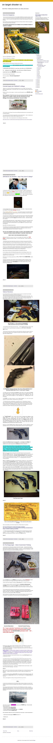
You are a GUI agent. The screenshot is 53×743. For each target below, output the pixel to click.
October (38, 58)
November (38, 57)
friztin (28, 740)
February (38, 76)
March (38, 75)
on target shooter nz (12, 4)
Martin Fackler (26, 651)
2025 (37, 49)
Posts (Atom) (9, 732)
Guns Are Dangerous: (9, 15)
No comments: (16, 80)
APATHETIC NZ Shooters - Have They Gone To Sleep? (18, 176)
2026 (37, 48)
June (38, 71)
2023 (37, 52)
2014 (37, 87)
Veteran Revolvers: (8, 292)
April (38, 74)
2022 (37, 53)
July (38, 70)
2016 (37, 84)
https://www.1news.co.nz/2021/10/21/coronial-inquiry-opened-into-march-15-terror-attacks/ (17, 119)
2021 (37, 54)
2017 (37, 83)
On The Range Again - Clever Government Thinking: (17, 545)
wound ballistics (10, 652)
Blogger (34, 740)
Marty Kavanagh (39, 91)
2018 (37, 82)
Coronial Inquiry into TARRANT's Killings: (14, 86)
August (38, 69)
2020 (37, 79)
